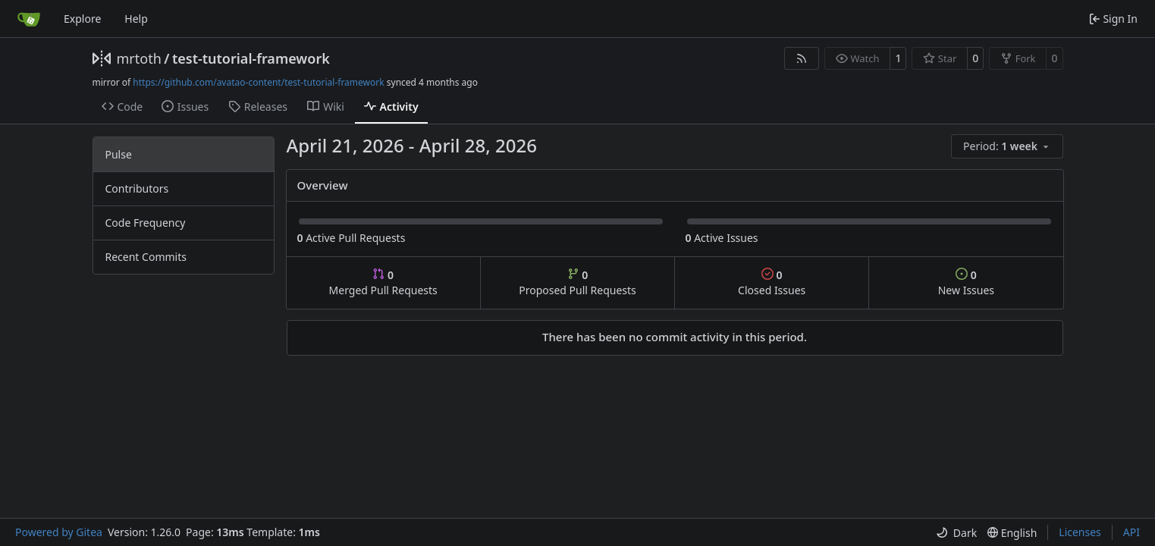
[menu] (1006, 146)
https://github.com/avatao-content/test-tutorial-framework (258, 82)
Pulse (118, 154)
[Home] (29, 19)
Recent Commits (146, 256)
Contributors (137, 188)
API (1131, 532)
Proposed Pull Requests (577, 282)
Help (136, 18)
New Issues (966, 282)
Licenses (1080, 532)
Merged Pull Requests (383, 282)
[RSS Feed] (801, 58)
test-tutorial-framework (251, 58)
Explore (82, 18)
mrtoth (139, 58)
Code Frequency (145, 222)
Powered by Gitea (58, 532)
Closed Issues (771, 282)
